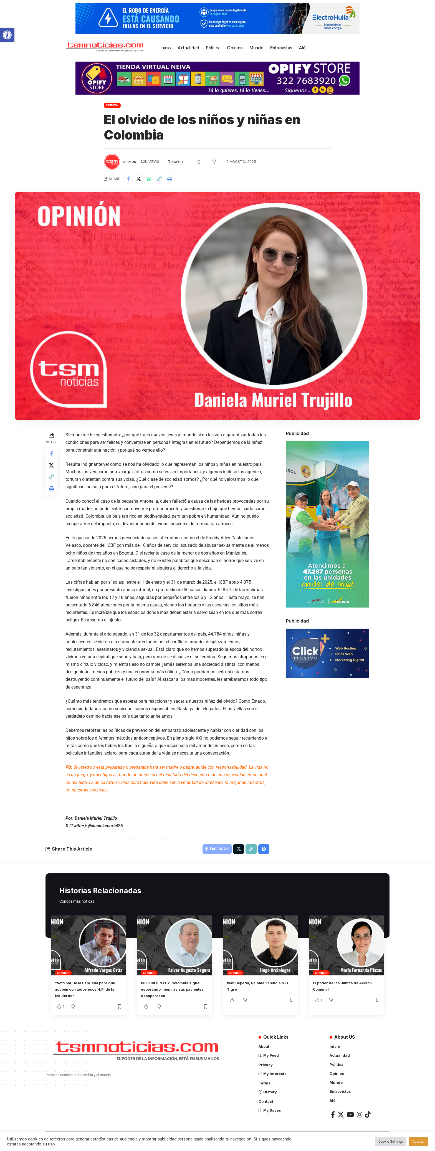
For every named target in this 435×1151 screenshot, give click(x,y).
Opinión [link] (112, 105)
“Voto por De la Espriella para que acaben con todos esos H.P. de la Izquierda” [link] (87, 992)
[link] (7, 35)
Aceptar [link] (419, 1141)
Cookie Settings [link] (390, 1141)
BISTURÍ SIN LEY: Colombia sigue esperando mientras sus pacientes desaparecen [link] (174, 992)
